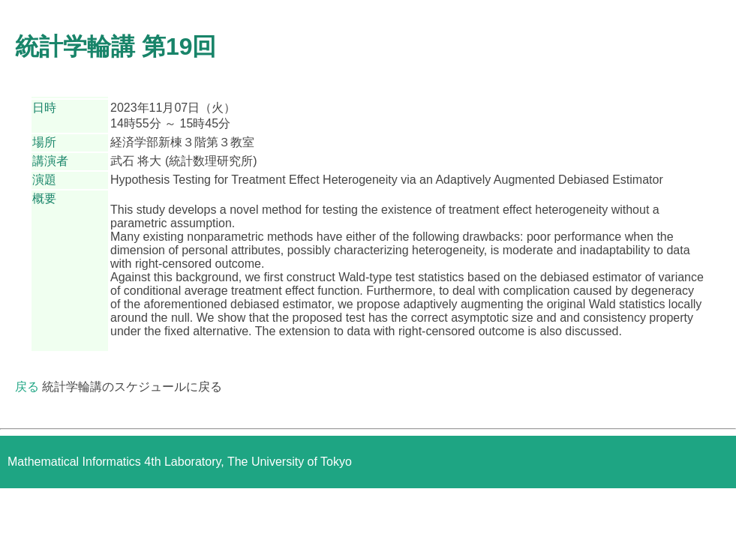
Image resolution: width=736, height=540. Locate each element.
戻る (27, 386)
